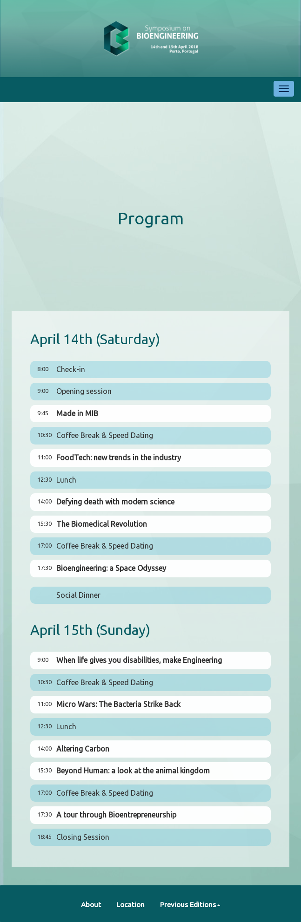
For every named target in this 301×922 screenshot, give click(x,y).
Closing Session (82, 837)
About (91, 905)
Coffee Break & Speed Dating (104, 435)
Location (130, 905)
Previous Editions (190, 905)
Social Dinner (78, 595)
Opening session (84, 391)
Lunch (66, 480)
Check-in (70, 369)
